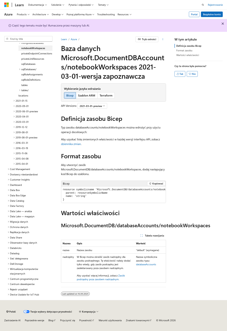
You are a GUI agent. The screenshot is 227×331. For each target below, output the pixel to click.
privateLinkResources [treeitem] (32, 58)
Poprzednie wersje (34, 320)
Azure (74, 39)
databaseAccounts (146, 264)
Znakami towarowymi (137, 320)
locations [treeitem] (23, 95)
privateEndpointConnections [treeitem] (36, 53)
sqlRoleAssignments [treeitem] (32, 74)
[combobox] (28, 39)
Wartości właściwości (187, 55)
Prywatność (85, 320)
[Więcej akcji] (163, 39)
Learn (64, 39)
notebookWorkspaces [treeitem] (33, 48)
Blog (50, 320)
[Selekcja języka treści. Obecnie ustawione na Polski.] (11, 311)
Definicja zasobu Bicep (188, 45)
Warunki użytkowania (110, 320)
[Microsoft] (6, 4)
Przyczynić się (67, 320)
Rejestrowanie (215, 4)
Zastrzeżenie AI (12, 320)
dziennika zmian (71, 144)
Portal (194, 14)
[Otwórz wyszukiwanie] (202, 5)
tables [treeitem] (24, 85)
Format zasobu (184, 50)
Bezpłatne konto (212, 14)
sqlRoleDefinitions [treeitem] (30, 79)
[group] (113, 194)
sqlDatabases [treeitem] (28, 64)
